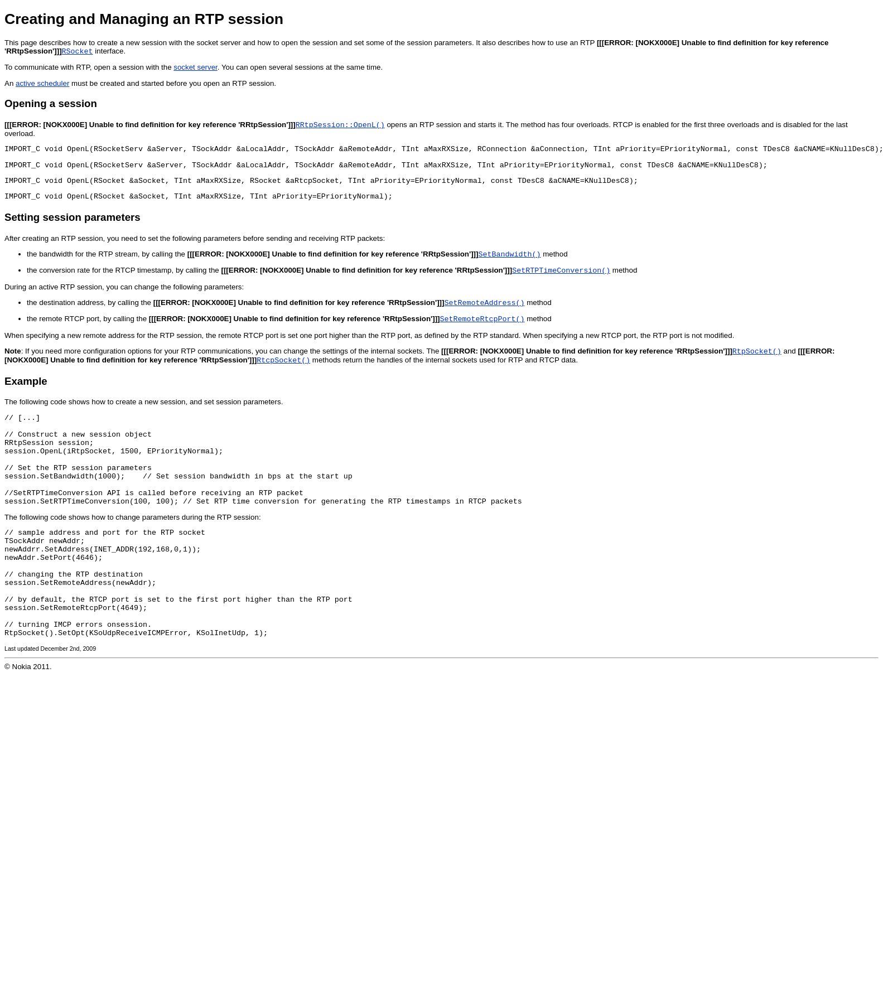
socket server (195, 68)
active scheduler (42, 84)
